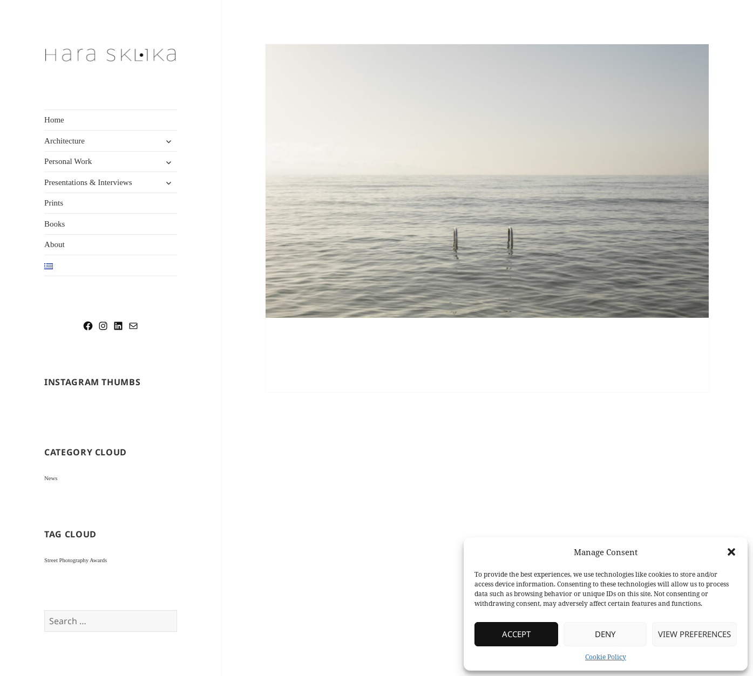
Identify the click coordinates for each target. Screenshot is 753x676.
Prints (53, 203)
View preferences (694, 634)
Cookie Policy (605, 656)
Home (54, 119)
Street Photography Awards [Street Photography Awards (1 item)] (75, 560)
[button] (731, 552)
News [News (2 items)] (50, 478)
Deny (605, 634)
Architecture (64, 140)
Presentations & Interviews (88, 182)
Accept (516, 634)
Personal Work (68, 161)
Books (54, 224)
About (54, 244)
